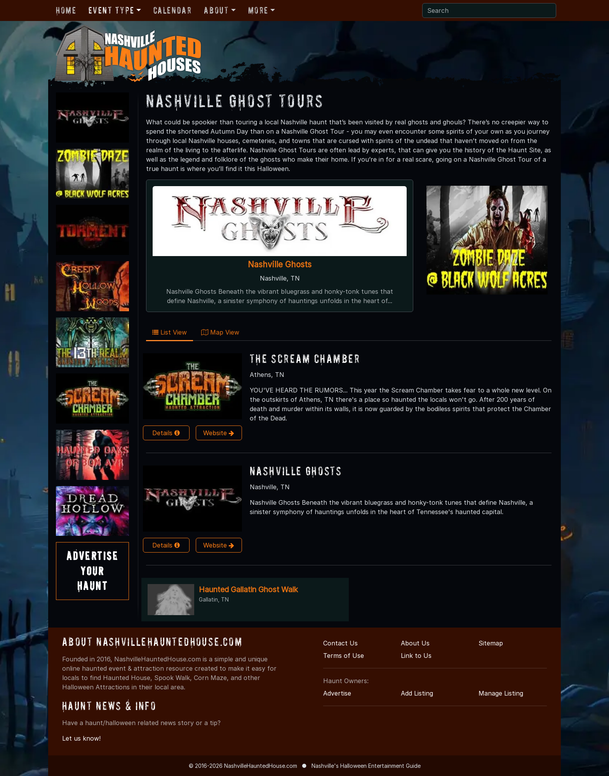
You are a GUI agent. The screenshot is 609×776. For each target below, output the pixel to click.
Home (66, 10)
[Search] (489, 10)
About (216, 10)
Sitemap (490, 643)
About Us (415, 643)
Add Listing (417, 693)
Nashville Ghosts (279, 264)
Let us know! (81, 738)
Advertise (337, 693)
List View (169, 332)
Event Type (111, 10)
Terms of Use (343, 655)
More (258, 10)
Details (166, 433)
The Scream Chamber (305, 358)
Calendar (172, 10)
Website (218, 433)
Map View (220, 332)
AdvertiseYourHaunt (92, 570)
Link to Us (416, 655)
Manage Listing (500, 693)
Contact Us (340, 643)
